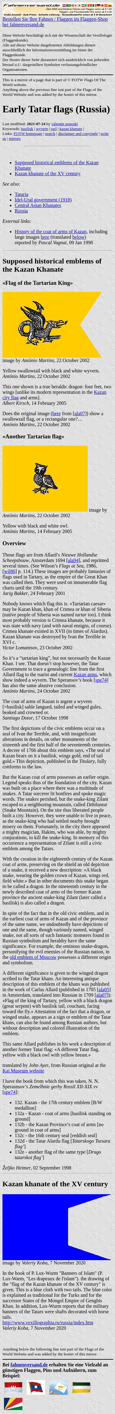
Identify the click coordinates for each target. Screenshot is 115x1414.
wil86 (9, 571)
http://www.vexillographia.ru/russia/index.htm (47, 1322)
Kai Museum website (23, 1070)
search (50, 133)
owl (54, 128)
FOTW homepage (27, 133)
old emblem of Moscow (33, 957)
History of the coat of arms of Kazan (50, 231)
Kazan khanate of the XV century (47, 173)
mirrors (15, 138)
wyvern (42, 128)
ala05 (103, 989)
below (78, 237)
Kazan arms (85, 674)
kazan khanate (70, 128)
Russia (21, 210)
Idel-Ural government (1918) (43, 199)
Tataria (21, 194)
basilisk (27, 128)
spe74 (101, 680)
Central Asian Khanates (38, 205)
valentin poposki (65, 123)
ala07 (80, 413)
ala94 (73, 560)
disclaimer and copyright (78, 133)
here (45, 237)
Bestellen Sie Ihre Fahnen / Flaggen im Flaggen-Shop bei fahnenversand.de (57, 19)
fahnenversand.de (29, 1364)
